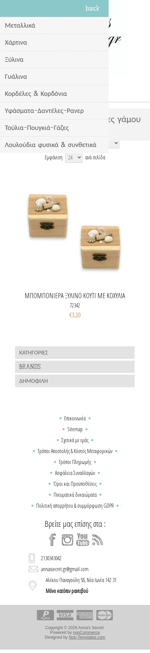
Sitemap (75, 429)
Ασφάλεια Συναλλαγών (75, 473)
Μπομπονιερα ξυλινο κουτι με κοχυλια (75, 296)
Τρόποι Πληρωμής (75, 462)
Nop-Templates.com (87, 637)
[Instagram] (67, 540)
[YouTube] (83, 540)
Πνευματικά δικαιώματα (75, 494)
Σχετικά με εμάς (75, 440)
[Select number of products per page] (73, 157)
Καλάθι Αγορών (84, 91)
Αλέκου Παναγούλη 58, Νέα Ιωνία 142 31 (81, 585)
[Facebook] (52, 540)
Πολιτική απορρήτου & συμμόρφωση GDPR (75, 505)
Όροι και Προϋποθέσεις (75, 484)
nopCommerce (86, 632)
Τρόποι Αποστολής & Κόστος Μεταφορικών (75, 451)
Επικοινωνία (75, 418)
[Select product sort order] (85, 142)
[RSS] (98, 540)
